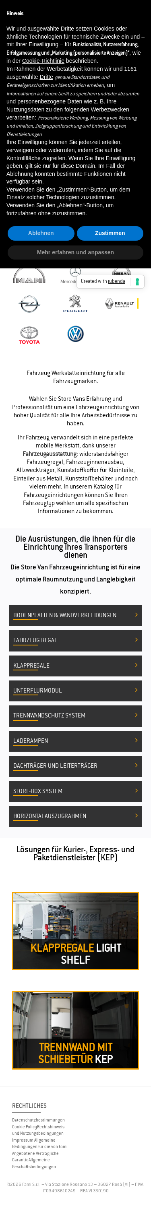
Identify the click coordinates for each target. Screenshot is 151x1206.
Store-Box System (75, 791)
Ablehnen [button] (41, 233)
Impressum (22, 1140)
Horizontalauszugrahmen (75, 816)
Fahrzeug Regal (75, 640)
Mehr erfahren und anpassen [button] (75, 252)
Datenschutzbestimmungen (38, 1120)
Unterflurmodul (75, 690)
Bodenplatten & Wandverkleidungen (75, 615)
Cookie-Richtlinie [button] (43, 61)
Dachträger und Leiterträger (75, 766)
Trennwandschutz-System (75, 715)
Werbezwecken (110, 109)
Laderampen (75, 741)
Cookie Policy (24, 1127)
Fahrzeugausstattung (50, 454)
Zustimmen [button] (110, 233)
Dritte (46, 77)
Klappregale (75, 666)
